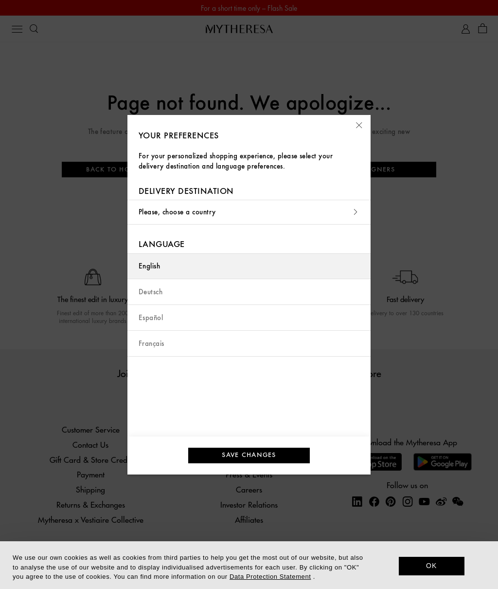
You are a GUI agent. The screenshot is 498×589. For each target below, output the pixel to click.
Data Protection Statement (270, 576)
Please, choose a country (249, 212)
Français (151, 343)
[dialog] (249, 565)
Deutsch (150, 292)
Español (151, 318)
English (149, 266)
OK (431, 566)
